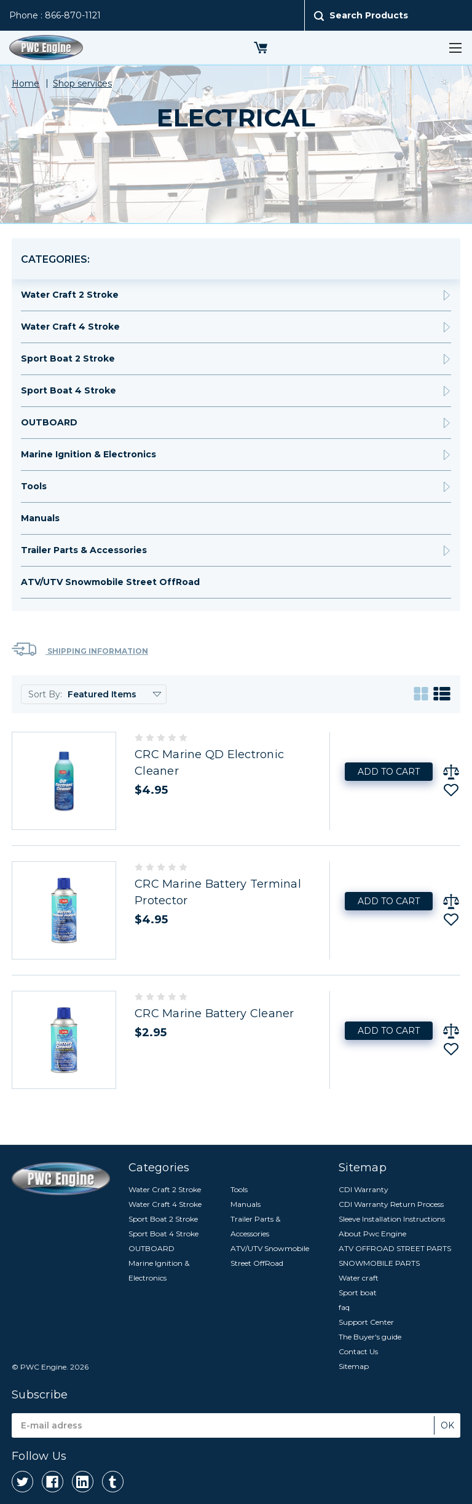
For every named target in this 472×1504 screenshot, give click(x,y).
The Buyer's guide (370, 1336)
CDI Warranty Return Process (391, 1204)
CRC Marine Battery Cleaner (214, 1013)
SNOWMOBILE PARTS (379, 1263)
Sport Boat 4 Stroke (68, 390)
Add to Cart (389, 771)
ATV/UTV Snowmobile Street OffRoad (110, 581)
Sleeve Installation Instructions (392, 1218)
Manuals (40, 518)
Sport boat (358, 1292)
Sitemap (354, 1366)
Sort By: (45, 694)
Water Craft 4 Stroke (70, 326)
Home (25, 83)
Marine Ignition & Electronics (88, 454)
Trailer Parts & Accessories (84, 550)
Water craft (359, 1277)
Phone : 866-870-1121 (55, 15)
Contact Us (358, 1351)
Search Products (368, 15)
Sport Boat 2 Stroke (68, 358)
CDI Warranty (363, 1189)
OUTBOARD (49, 422)
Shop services (82, 83)
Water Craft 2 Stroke (70, 294)
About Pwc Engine (372, 1233)
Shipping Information (80, 649)
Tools (34, 486)
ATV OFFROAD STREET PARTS (395, 1248)
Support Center (366, 1322)
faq (344, 1307)
